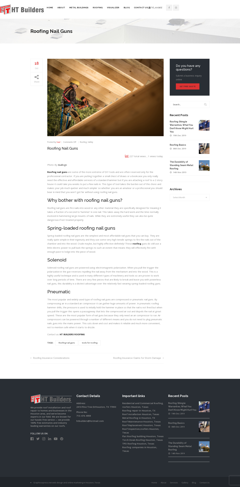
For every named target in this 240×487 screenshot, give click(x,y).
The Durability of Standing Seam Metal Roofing (181, 165)
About (92, 7)
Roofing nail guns (57, 171)
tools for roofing (89, 342)
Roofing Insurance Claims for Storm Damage (138, 357)
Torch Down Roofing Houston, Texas (142, 439)
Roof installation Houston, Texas (140, 413)
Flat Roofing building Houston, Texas (142, 435)
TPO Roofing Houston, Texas (138, 443)
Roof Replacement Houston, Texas (141, 424)
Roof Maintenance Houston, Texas (141, 421)
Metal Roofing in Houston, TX (138, 417)
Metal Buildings (109, 7)
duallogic (62, 164)
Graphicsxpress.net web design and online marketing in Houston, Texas (66, 482)
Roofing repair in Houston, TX (138, 410)
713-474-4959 (83, 415)
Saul (58, 142)
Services (174, 482)
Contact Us (171, 7)
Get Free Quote (188, 87)
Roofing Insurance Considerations (50, 357)
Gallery (185, 482)
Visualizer (143, 7)
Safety (90, 142)
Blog (157, 7)
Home (80, 7)
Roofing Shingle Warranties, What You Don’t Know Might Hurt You (182, 405)
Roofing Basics (178, 145)
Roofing (128, 7)
